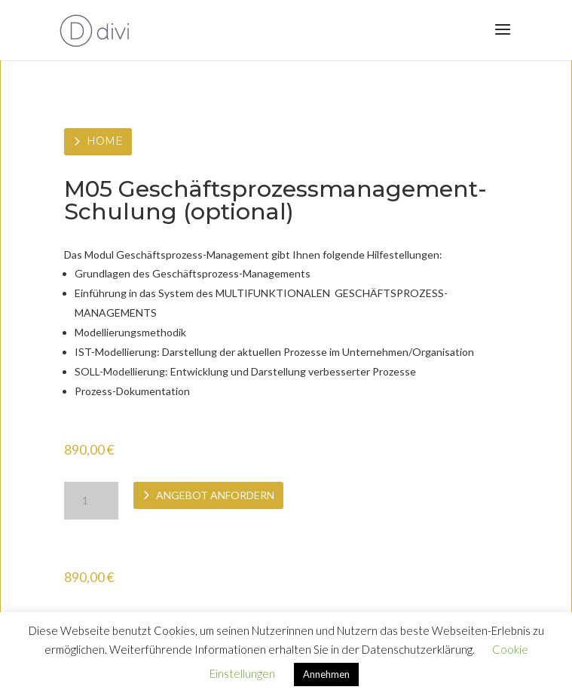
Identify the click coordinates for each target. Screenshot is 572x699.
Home (105, 141)
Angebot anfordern (215, 495)
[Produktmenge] (91, 501)
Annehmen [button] (326, 674)
